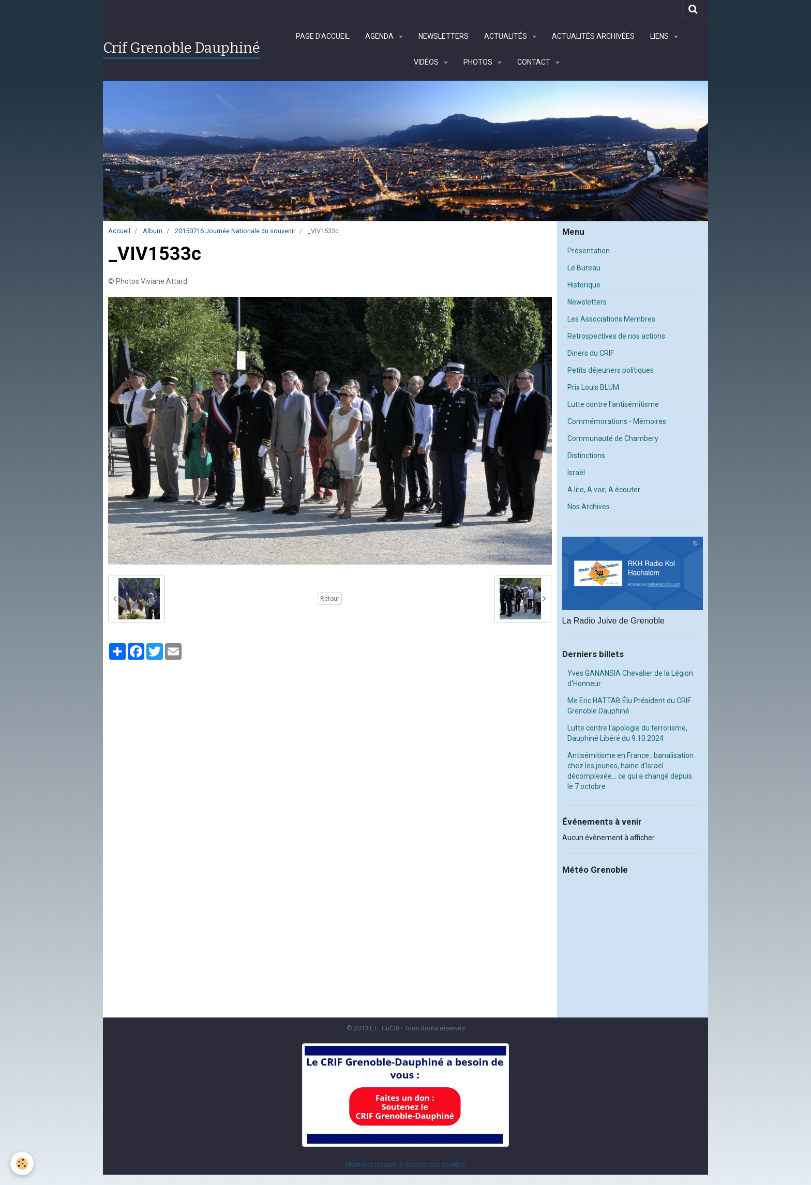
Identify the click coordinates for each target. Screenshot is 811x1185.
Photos (478, 62)
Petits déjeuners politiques (610, 370)
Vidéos (427, 62)
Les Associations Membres (611, 319)
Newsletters (443, 36)
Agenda (380, 36)
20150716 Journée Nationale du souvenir (235, 231)
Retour (329, 598)
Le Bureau (583, 268)
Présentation (588, 251)
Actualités (506, 36)
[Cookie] (22, 1163)
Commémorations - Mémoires (616, 421)
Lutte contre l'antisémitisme (613, 404)
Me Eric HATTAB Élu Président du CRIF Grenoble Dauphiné (629, 705)
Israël (576, 472)
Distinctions (586, 455)
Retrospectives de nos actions (616, 336)
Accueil (119, 231)
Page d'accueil (323, 36)
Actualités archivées (593, 36)
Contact (534, 62)
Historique (583, 285)
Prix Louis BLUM (593, 387)
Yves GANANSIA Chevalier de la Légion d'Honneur (630, 678)
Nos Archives (588, 507)
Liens (660, 36)
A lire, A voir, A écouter (603, 489)
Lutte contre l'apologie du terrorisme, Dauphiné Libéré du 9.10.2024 (627, 733)
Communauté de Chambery (612, 438)
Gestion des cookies (434, 1164)
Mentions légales (371, 1164)
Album (152, 231)
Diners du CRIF (590, 353)
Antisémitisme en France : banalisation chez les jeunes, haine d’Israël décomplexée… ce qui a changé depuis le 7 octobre (630, 771)
